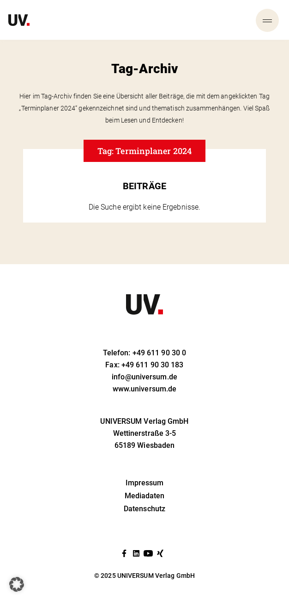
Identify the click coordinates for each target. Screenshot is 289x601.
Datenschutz (144, 508)
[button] (16, 584)
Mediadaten (145, 495)
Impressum (145, 482)
